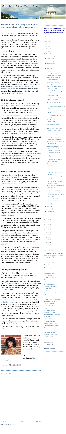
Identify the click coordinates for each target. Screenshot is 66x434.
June (48, 71)
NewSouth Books (48, 317)
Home (21, 421)
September (50, 63)
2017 (47, 224)
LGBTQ (28, 367)
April (48, 206)
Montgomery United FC (50, 312)
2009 (47, 244)
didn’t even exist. (17, 93)
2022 (47, 51)
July (48, 68)
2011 (47, 239)
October (49, 61)
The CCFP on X (48, 275)
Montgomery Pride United (50, 334)
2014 (47, 232)
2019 (47, 219)
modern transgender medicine (11, 177)
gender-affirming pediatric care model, (23, 106)
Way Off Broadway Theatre (51, 325)
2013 (47, 234)
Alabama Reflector (48, 288)
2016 (47, 227)
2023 (47, 48)
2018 (47, 222)
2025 (47, 43)
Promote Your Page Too (49, 348)
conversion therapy (12, 367)
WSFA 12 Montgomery (50, 284)
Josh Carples (47, 267)
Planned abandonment (52, 95)
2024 (47, 46)
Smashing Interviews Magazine (52, 314)
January (49, 214)
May (48, 204)
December (50, 56)
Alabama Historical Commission (52, 299)
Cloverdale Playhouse (49, 321)
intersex (23, 367)
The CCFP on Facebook (50, 273)
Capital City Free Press (49, 344)
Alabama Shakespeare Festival (51, 319)
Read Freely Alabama (49, 332)
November (50, 58)
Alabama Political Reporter (50, 277)
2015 (47, 229)
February (49, 211)
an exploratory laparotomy (17, 61)
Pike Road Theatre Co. (49, 330)
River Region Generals (49, 310)
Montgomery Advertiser (50, 279)
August (49, 66)
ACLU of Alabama (48, 336)
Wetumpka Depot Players (50, 323)
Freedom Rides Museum (50, 305)
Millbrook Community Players (51, 327)
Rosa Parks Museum (49, 303)
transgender (35, 367)
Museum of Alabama (49, 297)
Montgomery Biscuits (49, 308)
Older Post (38, 421)
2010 (47, 242)
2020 (47, 217)
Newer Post (4, 421)
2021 (47, 53)
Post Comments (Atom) (14, 424)
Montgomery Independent (50, 286)
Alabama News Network (50, 282)
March (49, 209)
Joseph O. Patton (48, 264)
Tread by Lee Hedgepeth (50, 290)
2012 (47, 237)
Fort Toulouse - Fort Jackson (51, 301)
